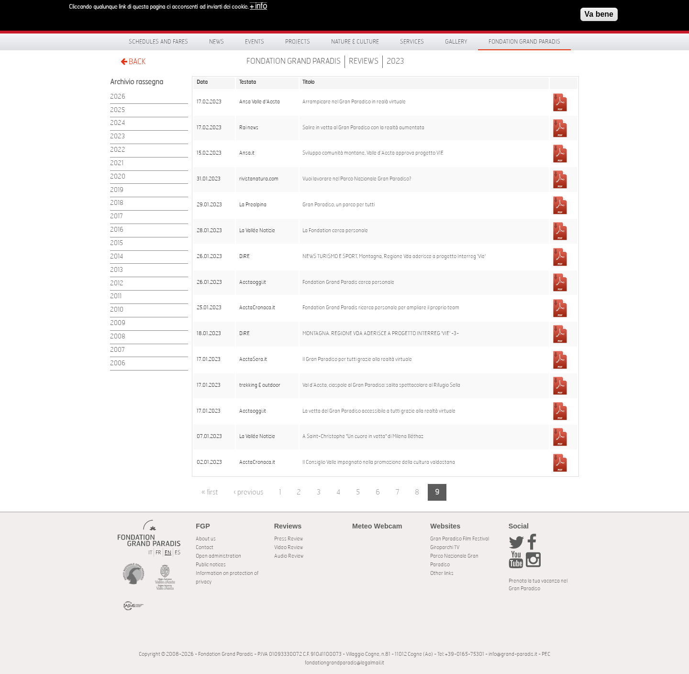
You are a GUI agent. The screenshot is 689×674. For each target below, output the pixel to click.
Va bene (599, 11)
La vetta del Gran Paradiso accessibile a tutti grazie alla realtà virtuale (379, 411)
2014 (116, 257)
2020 (117, 177)
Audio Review (288, 556)
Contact (204, 547)
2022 (117, 150)
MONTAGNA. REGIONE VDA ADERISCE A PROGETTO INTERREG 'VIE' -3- (380, 333)
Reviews (363, 61)
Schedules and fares (158, 42)
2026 (117, 97)
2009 (117, 323)
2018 (116, 203)
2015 (116, 243)
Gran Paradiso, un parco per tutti (338, 204)
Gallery (456, 42)
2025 (117, 110)
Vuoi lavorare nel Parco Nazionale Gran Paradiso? (356, 179)
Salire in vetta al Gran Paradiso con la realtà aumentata (363, 127)
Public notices (211, 564)
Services (412, 42)
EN (168, 552)
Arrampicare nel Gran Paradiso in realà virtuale (354, 102)
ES (177, 552)
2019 (116, 190)
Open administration (218, 556)
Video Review (288, 547)
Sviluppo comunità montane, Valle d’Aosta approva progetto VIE (373, 153)
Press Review (288, 538)
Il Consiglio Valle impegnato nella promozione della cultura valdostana (378, 462)
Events (254, 42)
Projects (297, 42)
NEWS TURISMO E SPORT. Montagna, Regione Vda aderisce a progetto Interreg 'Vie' (394, 256)
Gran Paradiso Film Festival (459, 538)
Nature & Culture (355, 42)
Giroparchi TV (444, 547)
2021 (116, 163)
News (216, 42)
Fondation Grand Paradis (524, 42)
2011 (116, 296)
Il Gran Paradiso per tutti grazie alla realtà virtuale (357, 359)
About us (206, 538)
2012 (116, 284)
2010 (116, 310)
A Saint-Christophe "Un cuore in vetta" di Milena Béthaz (362, 436)
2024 (117, 123)
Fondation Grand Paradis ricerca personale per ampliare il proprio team (380, 307)
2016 (116, 230)
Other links (442, 573)
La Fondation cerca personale (335, 230)
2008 (117, 337)
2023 (395, 61)
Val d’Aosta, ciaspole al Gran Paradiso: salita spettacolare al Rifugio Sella (381, 385)
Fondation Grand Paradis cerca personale (348, 282)
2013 (116, 270)
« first (209, 492)
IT (150, 552)
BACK (133, 61)
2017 (116, 216)
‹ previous (248, 492)
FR (158, 552)
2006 (117, 363)
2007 (117, 350)
